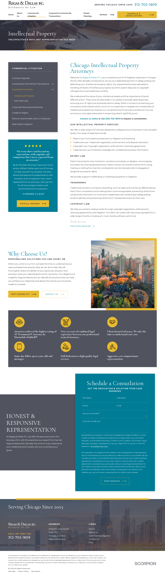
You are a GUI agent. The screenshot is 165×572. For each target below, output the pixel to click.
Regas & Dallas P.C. (91, 77)
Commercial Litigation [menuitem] (33, 14)
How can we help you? (95, 421)
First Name (90, 398)
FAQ (91, 542)
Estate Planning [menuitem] (87, 14)
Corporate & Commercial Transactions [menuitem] (60, 14)
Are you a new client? (94, 414)
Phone (88, 406)
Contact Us (94, 539)
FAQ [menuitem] (112, 15)
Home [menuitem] (11, 15)
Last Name (124, 398)
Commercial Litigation (100, 536)
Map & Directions (57, 539)
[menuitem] (33, 78)
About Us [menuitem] (19, 14)
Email (122, 406)
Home (92, 529)
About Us (93, 532)
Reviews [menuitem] (103, 15)
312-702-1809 (146, 4)
